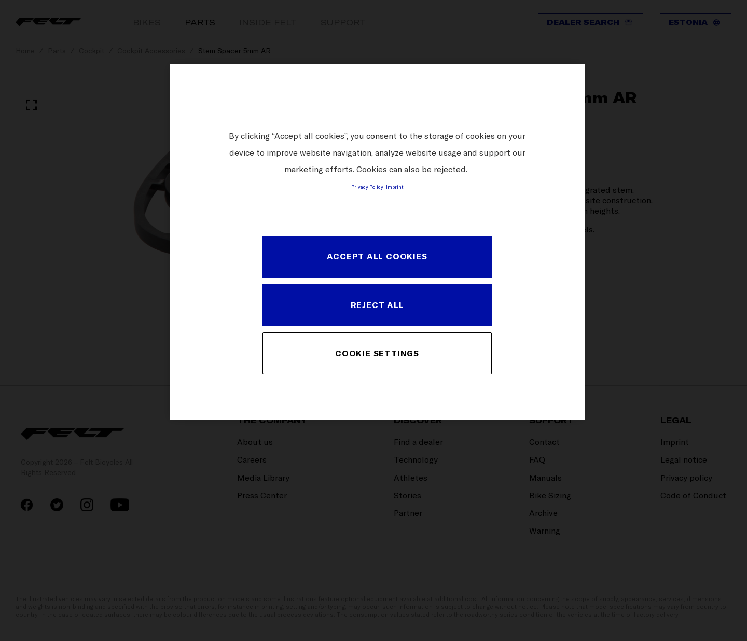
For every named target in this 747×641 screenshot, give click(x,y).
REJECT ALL (377, 305)
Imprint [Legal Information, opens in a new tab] (394, 187)
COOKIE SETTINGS (377, 353)
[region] (377, 242)
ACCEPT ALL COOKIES (377, 256)
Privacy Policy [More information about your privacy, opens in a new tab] (367, 187)
